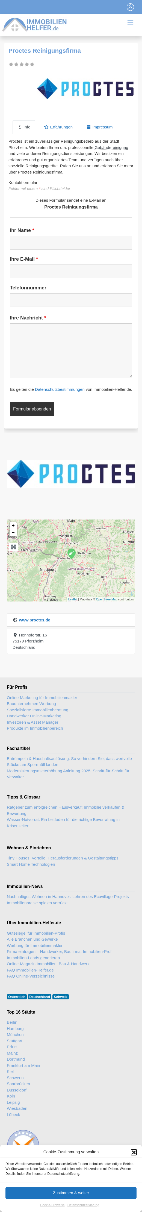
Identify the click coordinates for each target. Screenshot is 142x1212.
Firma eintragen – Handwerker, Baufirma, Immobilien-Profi (60, 951)
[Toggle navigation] (130, 7)
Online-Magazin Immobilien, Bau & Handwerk (48, 963)
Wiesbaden (17, 1108)
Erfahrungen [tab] (58, 127)
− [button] (13, 533)
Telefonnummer (28, 287)
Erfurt (12, 1046)
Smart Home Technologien (31, 864)
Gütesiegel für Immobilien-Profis (36, 933)
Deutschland (39, 997)
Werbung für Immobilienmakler (35, 945)
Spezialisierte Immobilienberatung (37, 710)
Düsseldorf (16, 1090)
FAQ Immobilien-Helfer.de (30, 970)
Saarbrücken (18, 1083)
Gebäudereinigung (111, 147)
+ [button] (13, 526)
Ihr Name (22, 230)
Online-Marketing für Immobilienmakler (42, 697)
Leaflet (72, 599)
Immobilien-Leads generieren (33, 957)
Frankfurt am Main (23, 1065)
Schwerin (15, 1077)
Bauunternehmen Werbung (31, 703)
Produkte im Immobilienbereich (35, 728)
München (15, 1034)
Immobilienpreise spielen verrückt (37, 902)
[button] (134, 1166)
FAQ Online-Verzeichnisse (31, 976)
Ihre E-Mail (24, 259)
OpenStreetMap (106, 599)
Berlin (12, 1022)
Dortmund (16, 1059)
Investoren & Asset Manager (32, 722)
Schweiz (60, 997)
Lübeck (13, 1114)
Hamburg (15, 1028)
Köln (11, 1096)
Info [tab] (23, 127)
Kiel (10, 1071)
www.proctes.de (34, 620)
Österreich (16, 997)
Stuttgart (14, 1040)
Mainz (12, 1053)
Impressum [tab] (99, 127)
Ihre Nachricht (28, 318)
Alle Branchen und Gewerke (32, 939)
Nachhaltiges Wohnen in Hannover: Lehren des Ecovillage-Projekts (68, 896)
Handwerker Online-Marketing (34, 716)
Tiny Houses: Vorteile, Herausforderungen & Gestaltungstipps (63, 858)
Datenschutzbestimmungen (60, 389)
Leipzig (13, 1102)
